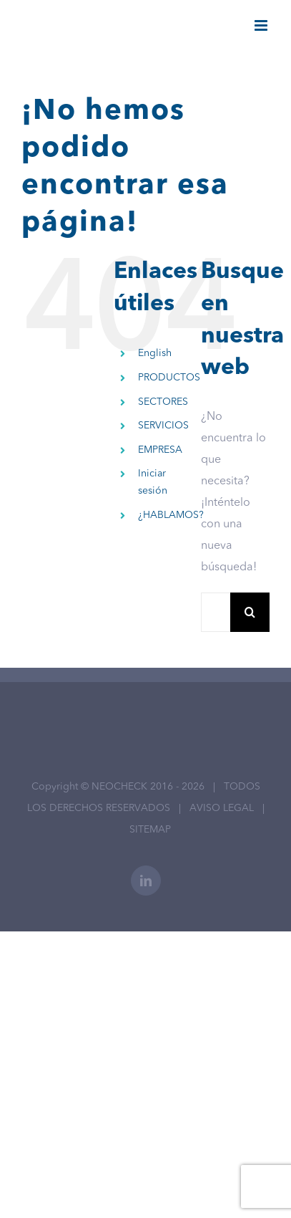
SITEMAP (150, 830)
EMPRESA (160, 450)
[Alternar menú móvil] (262, 25)
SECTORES (163, 402)
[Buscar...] (215, 612)
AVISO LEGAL (221, 808)
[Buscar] (250, 612)
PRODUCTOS (169, 378)
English (155, 353)
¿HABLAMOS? (171, 515)
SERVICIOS (163, 426)
